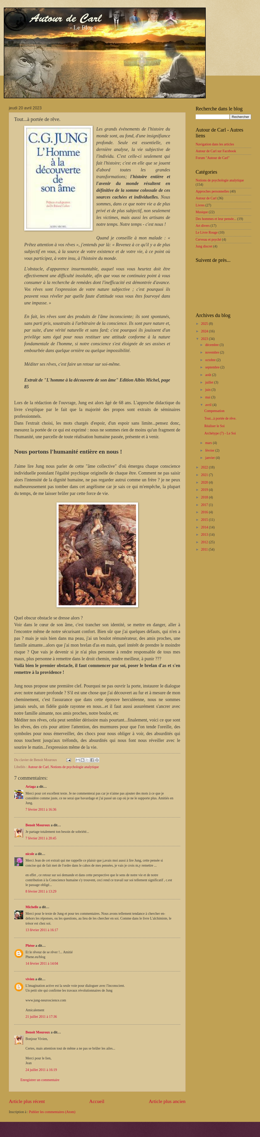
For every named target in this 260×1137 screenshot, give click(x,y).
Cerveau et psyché (208, 239)
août (208, 375)
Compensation (214, 411)
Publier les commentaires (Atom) (52, 1112)
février (210, 450)
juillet (209, 382)
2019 (205, 490)
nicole (29, 854)
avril (209, 405)
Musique (202, 212)
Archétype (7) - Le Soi (220, 433)
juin (208, 390)
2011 (205, 549)
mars (209, 443)
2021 (205, 475)
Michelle (31, 907)
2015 (205, 520)
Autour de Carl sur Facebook (216, 151)
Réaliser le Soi (214, 426)
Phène (30, 946)
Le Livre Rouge (207, 232)
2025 (205, 324)
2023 (205, 339)
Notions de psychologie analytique (74, 767)
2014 (205, 527)
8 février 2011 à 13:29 (40, 891)
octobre (211, 360)
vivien (29, 979)
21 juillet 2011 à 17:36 (41, 1017)
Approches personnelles (212, 191)
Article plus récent (27, 1101)
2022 (205, 467)
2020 (205, 482)
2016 (205, 512)
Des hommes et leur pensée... (216, 219)
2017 (205, 505)
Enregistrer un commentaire (39, 1080)
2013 (205, 534)
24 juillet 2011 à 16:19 (41, 1070)
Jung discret (204, 246)
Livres (200, 205)
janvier (210, 458)
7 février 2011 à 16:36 (40, 809)
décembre (212, 345)
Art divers (203, 226)
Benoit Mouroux (37, 825)
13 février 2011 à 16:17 (41, 930)
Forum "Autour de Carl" (212, 158)
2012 (205, 542)
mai (208, 397)
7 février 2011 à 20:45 (40, 838)
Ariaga (30, 786)
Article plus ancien (167, 1101)
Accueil (96, 1101)
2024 (205, 331)
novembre (212, 352)
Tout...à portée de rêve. (220, 418)
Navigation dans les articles (215, 144)
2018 (205, 497)
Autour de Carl (38, 767)
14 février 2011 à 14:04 (41, 963)
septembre (212, 367)
